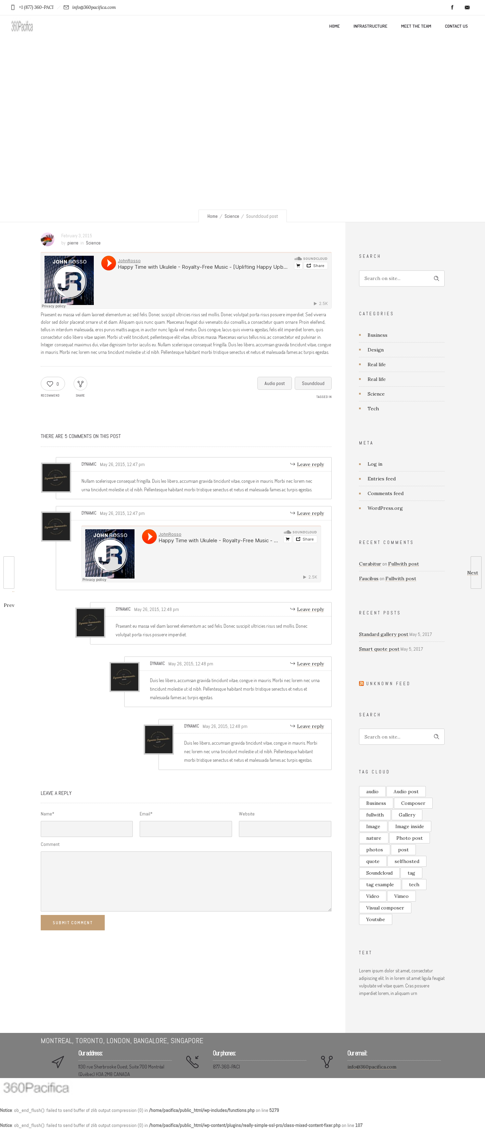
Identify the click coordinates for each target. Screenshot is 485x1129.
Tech (373, 409)
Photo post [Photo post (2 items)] (409, 838)
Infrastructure (370, 26)
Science (232, 216)
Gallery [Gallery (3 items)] (407, 815)
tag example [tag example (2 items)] (380, 884)
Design (376, 350)
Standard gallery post (383, 634)
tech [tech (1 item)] (414, 884)
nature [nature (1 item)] (373, 838)
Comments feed (386, 493)
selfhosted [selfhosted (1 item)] (407, 861)
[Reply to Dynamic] (307, 464)
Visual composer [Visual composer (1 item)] (385, 908)
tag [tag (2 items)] (411, 873)
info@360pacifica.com (371, 1067)
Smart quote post (379, 649)
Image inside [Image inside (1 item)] (409, 826)
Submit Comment (73, 922)
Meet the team (416, 26)
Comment (50, 844)
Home (334, 26)
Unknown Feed (388, 684)
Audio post (275, 383)
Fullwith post (403, 564)
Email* (146, 814)
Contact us (456, 26)
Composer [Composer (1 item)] (413, 803)
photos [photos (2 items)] (374, 850)
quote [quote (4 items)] (373, 861)
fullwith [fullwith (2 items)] (375, 815)
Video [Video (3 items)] (372, 896)
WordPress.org (385, 508)
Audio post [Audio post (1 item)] (406, 791)
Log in (375, 464)
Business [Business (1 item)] (376, 803)
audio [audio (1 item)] (372, 791)
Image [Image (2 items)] (373, 826)
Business (377, 335)
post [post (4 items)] (403, 850)
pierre (72, 243)
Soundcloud (313, 383)
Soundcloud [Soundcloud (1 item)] (379, 873)
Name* (47, 814)
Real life (377, 364)
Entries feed (382, 479)
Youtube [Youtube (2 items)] (375, 919)
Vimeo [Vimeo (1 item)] (401, 896)
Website (247, 814)
